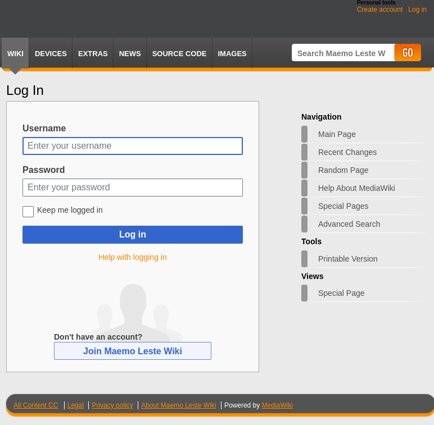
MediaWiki (277, 405)
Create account (380, 9)
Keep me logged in (70, 209)
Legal (75, 405)
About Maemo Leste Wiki (178, 405)
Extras (93, 53)
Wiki (15, 53)
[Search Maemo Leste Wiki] (343, 53)
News (130, 53)
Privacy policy (112, 405)
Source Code (179, 53)
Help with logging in (132, 257)
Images (232, 53)
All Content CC (35, 405)
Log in (417, 9)
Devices (51, 53)
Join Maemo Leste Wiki (132, 351)
